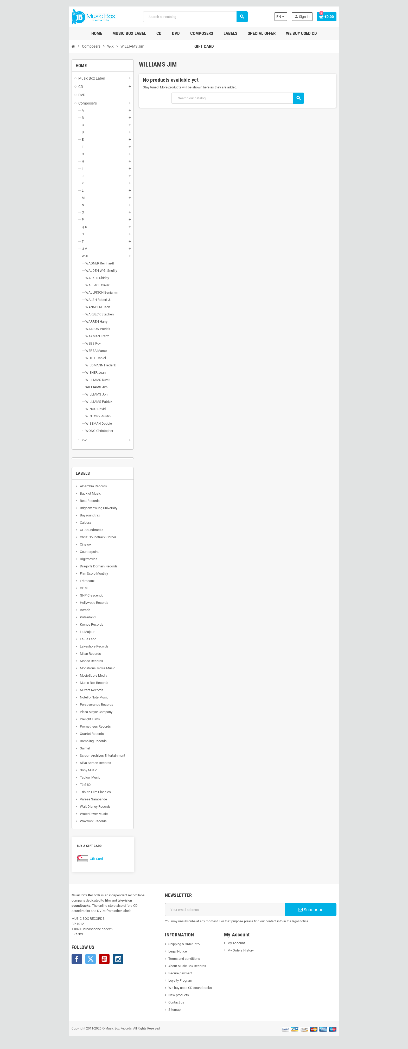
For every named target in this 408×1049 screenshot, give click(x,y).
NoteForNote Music (72, 697)
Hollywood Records (72, 603)
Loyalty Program (173, 980)
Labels (62, 473)
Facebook (55, 954)
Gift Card (75, 859)
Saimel (63, 748)
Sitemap (167, 1010)
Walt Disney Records (74, 806)
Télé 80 (63, 785)
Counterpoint (68, 552)
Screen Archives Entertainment (81, 755)
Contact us (169, 1002)
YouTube (83, 954)
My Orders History (243, 950)
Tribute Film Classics (74, 792)
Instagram (97, 954)
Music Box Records (72, 683)
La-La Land (66, 639)
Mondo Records (70, 661)
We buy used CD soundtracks (183, 988)
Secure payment (173, 973)
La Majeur (65, 632)
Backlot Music (69, 493)
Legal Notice (170, 951)
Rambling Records (72, 741)
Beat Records (68, 501)
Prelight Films (68, 719)
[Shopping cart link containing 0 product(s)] (348, 16)
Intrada (63, 610)
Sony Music (67, 770)
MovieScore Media (72, 675)
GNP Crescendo (70, 595)
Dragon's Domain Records (77, 566)
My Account (238, 943)
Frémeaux (65, 581)
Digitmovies (67, 559)
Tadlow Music (68, 777)
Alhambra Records (72, 486)
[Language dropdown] (300, 16)
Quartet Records (70, 734)
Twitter (69, 954)
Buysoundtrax (68, 515)
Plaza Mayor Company (74, 712)
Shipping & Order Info (177, 944)
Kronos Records (70, 624)
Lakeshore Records (72, 646)
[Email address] (228, 909)
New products (171, 995)
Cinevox (64, 544)
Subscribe (327, 909)
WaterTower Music (72, 814)
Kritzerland (66, 617)
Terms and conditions (177, 959)
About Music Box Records (180, 966)
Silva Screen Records (74, 763)
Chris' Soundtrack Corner (76, 537)
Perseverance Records (75, 705)
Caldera (64, 522)
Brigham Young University (77, 508)
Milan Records (69, 654)
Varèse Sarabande (72, 799)
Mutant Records (70, 690)
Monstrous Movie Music (76, 668)
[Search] (194, 16)
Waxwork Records (72, 821)
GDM (62, 588)
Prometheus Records (74, 726)
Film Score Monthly (72, 573)
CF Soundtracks (70, 530)
